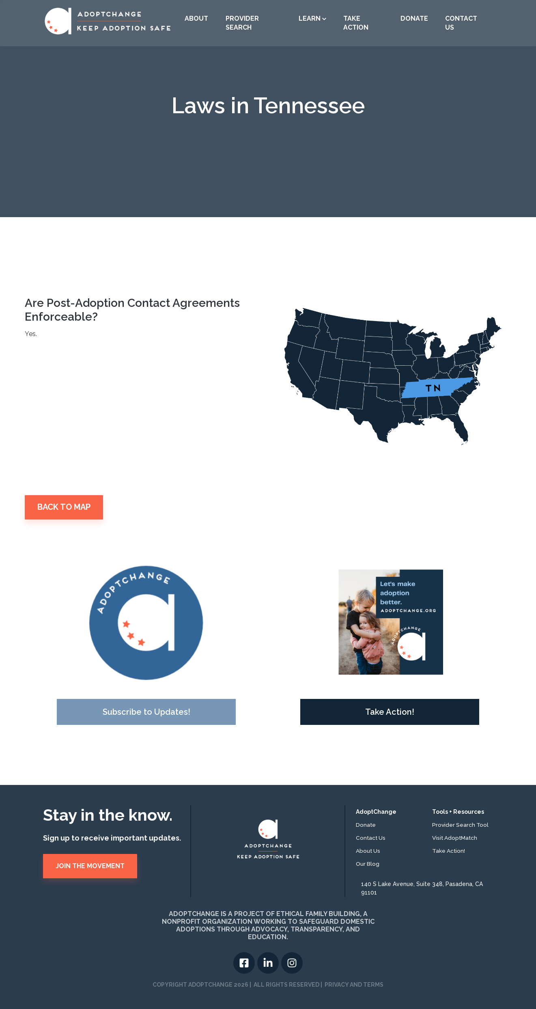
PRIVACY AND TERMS (354, 984)
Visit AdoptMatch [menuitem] (454, 837)
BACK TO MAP (63, 507)
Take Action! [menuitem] (448, 850)
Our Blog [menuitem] (367, 863)
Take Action (355, 23)
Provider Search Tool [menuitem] (460, 824)
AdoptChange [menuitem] (376, 811)
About (196, 18)
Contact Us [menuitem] (370, 837)
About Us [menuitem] (368, 850)
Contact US (461, 23)
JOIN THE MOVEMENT (90, 866)
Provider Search (242, 23)
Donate (414, 18)
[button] (312, 18)
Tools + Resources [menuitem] (458, 811)
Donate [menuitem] (366, 824)
